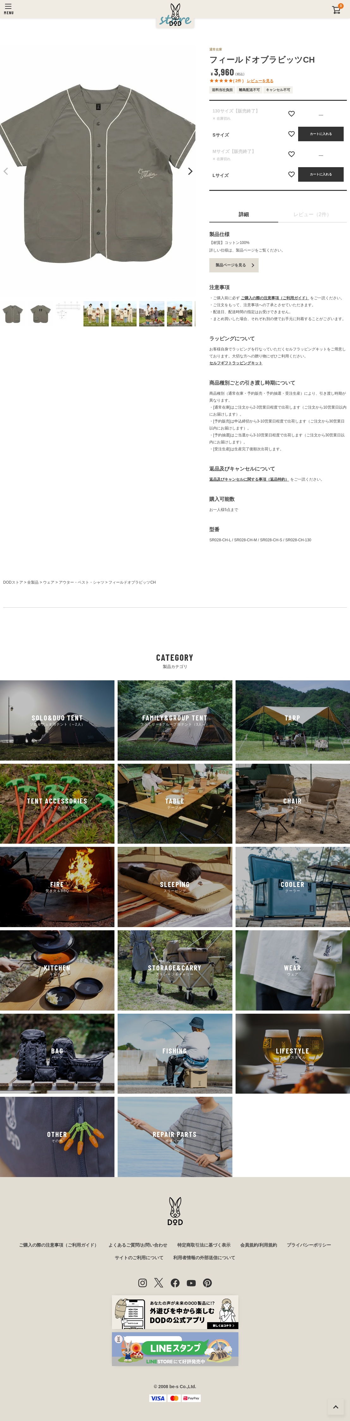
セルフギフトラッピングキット (235, 363)
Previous (6, 171)
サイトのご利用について (139, 1257)
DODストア (13, 582)
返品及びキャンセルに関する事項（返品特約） (249, 479)
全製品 (33, 582)
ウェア (48, 582)
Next (189, 171)
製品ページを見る (231, 265)
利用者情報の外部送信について (204, 1257)
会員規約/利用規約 (258, 1245)
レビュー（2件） (312, 214)
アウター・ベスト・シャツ (81, 582)
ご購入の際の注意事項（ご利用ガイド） (275, 298)
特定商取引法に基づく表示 (203, 1245)
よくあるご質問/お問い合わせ (137, 1245)
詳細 (244, 214)
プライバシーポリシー (309, 1245)
